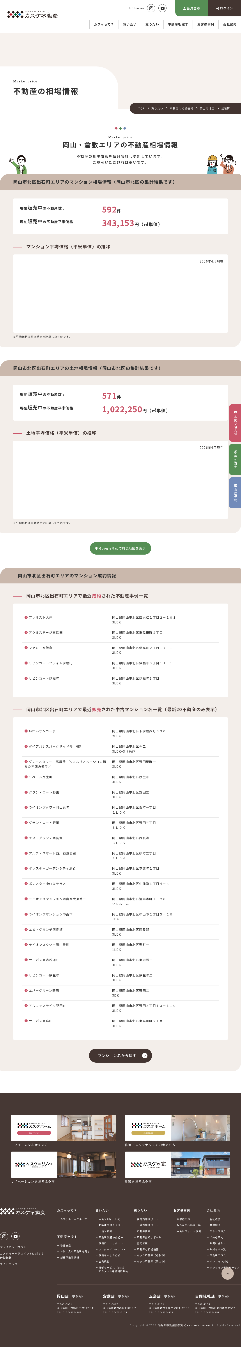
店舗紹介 (215, 1225)
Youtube (162, 8)
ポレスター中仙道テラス (47, 883)
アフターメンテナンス (112, 1249)
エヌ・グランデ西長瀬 (46, 838)
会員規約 (104, 1261)
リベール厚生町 (41, 777)
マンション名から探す (117, 1055)
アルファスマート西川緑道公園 (52, 853)
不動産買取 (144, 1231)
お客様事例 (205, 24)
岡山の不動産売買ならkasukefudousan (184, 1325)
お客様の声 (183, 1219)
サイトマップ (9, 1264)
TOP (141, 108)
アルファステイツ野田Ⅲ (47, 1005)
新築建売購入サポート (112, 1225)
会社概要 (215, 1219)
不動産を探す (178, 24)
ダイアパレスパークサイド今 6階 (55, 746)
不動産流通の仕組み (111, 1237)
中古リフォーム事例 (189, 1231)
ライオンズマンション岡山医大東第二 (57, 899)
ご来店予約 (216, 1237)
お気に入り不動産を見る (75, 1251)
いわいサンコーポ (42, 731)
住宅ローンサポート (111, 1243)
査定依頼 (142, 1243)
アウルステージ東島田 (46, 632)
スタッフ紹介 (218, 1231)
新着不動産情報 (69, 1257)
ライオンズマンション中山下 (51, 914)
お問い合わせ (218, 1243)
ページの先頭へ (228, 1273)
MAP (78, 1296)
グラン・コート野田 (44, 792)
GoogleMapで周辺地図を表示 (120, 548)
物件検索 (65, 1245)
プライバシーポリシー (14, 1247)
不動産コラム (218, 1255)
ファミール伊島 (41, 648)
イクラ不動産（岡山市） (152, 1261)
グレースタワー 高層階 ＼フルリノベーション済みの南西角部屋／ (65, 764)
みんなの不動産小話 (189, 1225)
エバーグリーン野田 (44, 990)
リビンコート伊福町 (44, 678)
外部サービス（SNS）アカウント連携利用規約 (113, 1269)
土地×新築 (105, 1231)
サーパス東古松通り (44, 960)
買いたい (130, 24)
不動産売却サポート (149, 1237)
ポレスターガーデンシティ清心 (52, 868)
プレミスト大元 (41, 617)
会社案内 (230, 24)
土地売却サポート (148, 1225)
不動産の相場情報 (181, 108)
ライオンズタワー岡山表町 (49, 807)
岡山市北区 (207, 108)
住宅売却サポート (148, 1219)
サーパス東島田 (41, 1021)
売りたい (152, 24)
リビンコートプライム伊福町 (51, 663)
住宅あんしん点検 (109, 1255)
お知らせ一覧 (218, 1249)
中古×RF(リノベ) (110, 1219)
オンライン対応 (219, 1261)
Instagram (151, 8)
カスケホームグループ (73, 1219)
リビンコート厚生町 (44, 975)
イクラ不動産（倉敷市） (152, 1255)
